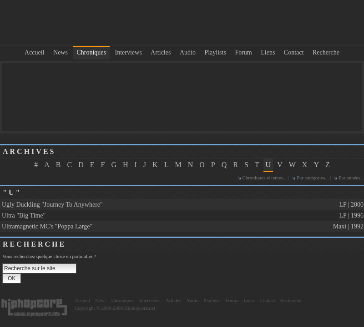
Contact (294, 52)
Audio (188, 52)
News (60, 52)
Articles (161, 52)
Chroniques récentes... (265, 177)
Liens (268, 52)
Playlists (215, 52)
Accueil (35, 52)
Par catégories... (313, 177)
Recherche (326, 52)
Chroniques (91, 52)
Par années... (351, 177)
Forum (243, 52)
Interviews (128, 52)
